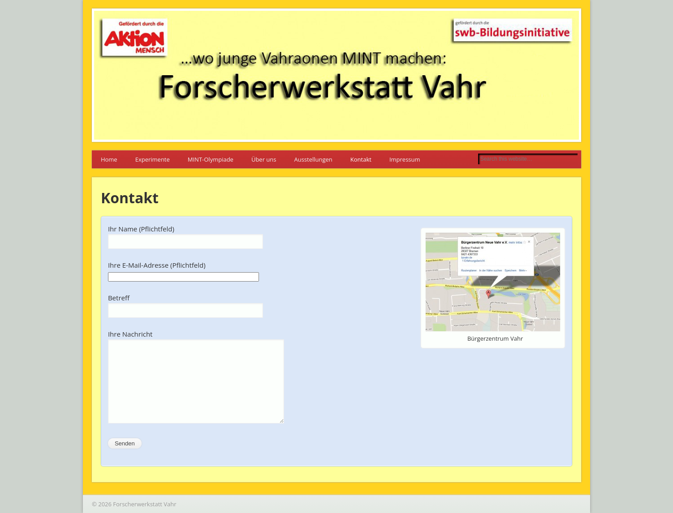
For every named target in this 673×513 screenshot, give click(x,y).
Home (109, 159)
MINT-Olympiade (210, 159)
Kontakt (360, 159)
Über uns (263, 159)
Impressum (404, 159)
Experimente (152, 159)
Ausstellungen (313, 159)
